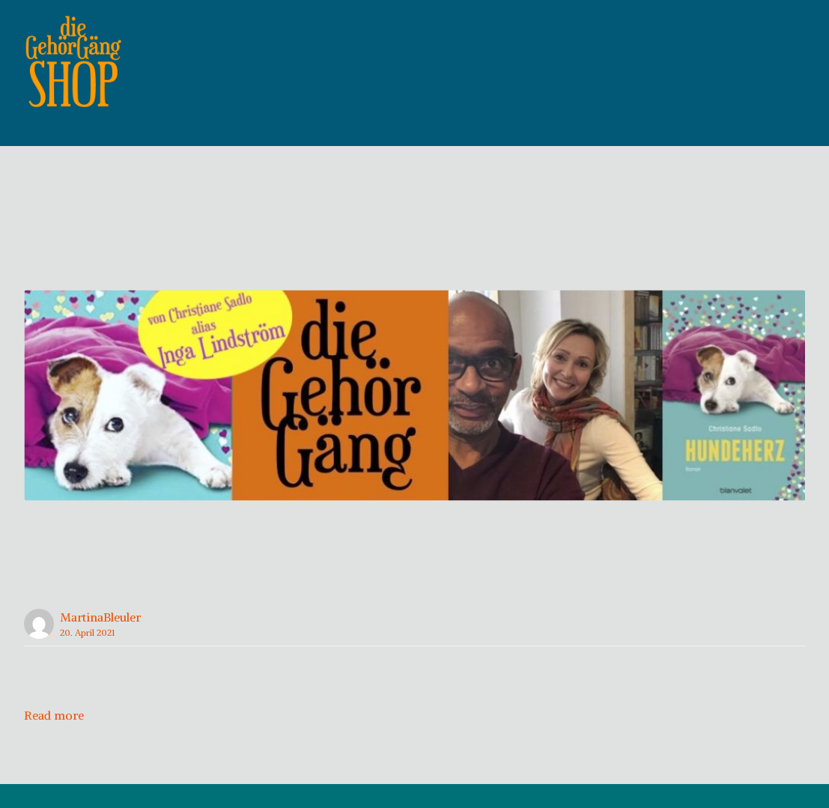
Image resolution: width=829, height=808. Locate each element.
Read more (54, 739)
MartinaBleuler (100, 641)
